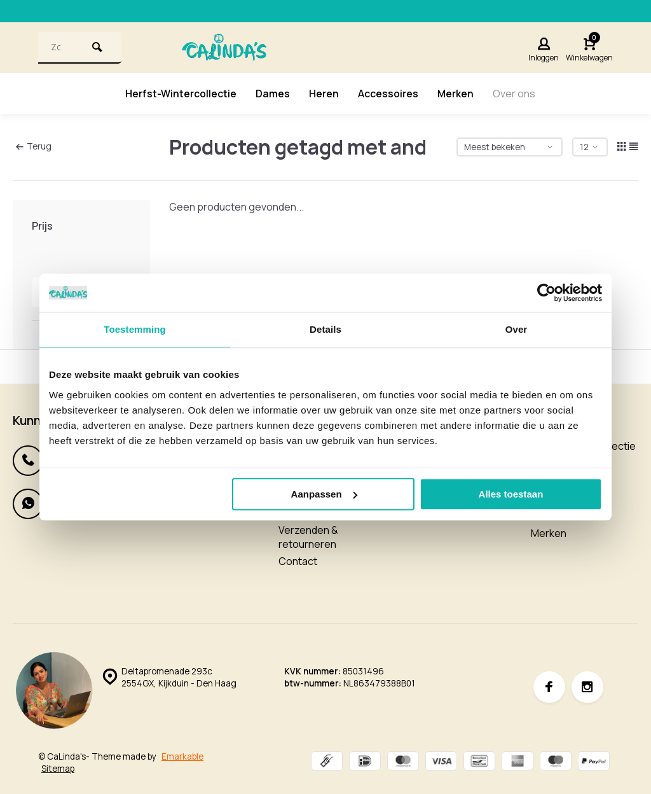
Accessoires (388, 94)
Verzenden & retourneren (308, 537)
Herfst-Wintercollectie (180, 94)
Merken (455, 94)
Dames (273, 94)
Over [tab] (516, 329)
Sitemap (57, 768)
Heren (324, 94)
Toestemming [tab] (135, 329)
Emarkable (182, 756)
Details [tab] (325, 329)
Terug (33, 146)
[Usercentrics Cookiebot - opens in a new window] (546, 292)
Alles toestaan (511, 494)
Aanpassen (324, 494)
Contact (297, 561)
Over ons (514, 94)
